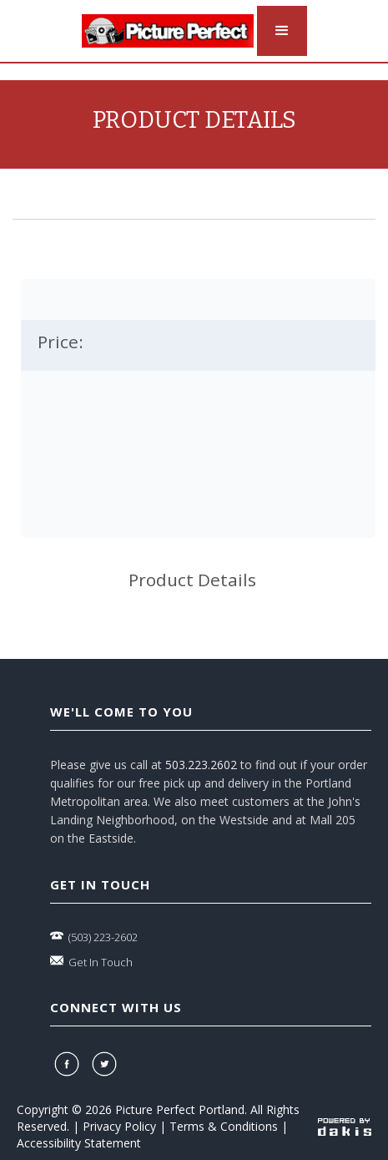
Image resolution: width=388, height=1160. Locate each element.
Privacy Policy (119, 1126)
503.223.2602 (201, 764)
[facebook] (69, 1063)
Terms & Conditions (223, 1126)
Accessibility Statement (79, 1143)
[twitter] (106, 1063)
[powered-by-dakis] (344, 1126)
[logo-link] (168, 31)
